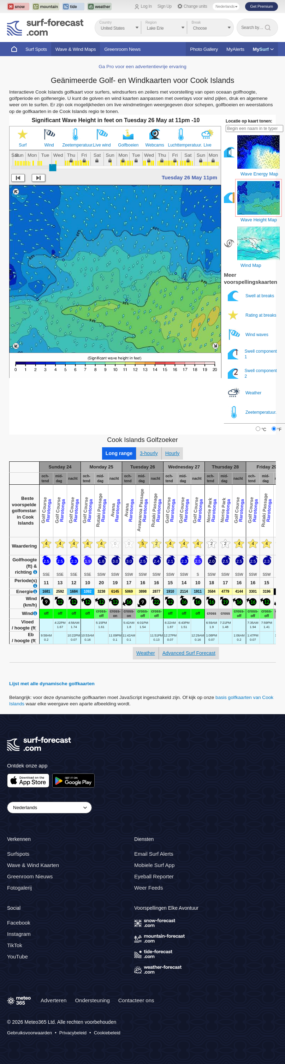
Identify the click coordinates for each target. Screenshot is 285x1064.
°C (263, 429)
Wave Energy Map (259, 174)
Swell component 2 (252, 373)
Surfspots (18, 854)
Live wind (102, 145)
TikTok (14, 945)
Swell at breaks (251, 295)
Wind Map (251, 265)
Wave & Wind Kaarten (33, 865)
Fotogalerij (19, 888)
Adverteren (53, 1000)
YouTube (17, 957)
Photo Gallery (204, 49)
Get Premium (261, 6)
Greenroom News (122, 49)
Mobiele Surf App (154, 865)
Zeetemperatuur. (76, 145)
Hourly (172, 453)
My (263, 49)
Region (151, 22)
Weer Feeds (148, 888)
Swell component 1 (252, 354)
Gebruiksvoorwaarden (29, 1032)
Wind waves (248, 334)
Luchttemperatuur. (181, 145)
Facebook (18, 923)
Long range (119, 453)
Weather (245, 393)
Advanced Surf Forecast (188, 653)
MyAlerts (235, 49)
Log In (146, 6)
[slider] (52, 167)
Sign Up (165, 6)
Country (105, 22)
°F (279, 429)
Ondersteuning (92, 1000)
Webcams (155, 145)
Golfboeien (128, 145)
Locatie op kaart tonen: (249, 121)
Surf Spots (36, 49)
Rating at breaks (253, 315)
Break (196, 22)
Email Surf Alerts (153, 854)
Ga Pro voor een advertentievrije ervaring (142, 66)
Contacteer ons (136, 1000)
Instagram (19, 934)
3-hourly (149, 453)
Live (208, 145)
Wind (49, 145)
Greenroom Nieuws (30, 877)
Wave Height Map (259, 219)
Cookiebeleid (107, 1032)
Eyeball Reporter (154, 877)
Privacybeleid (73, 1032)
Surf (22, 145)
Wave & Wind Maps (75, 49)
